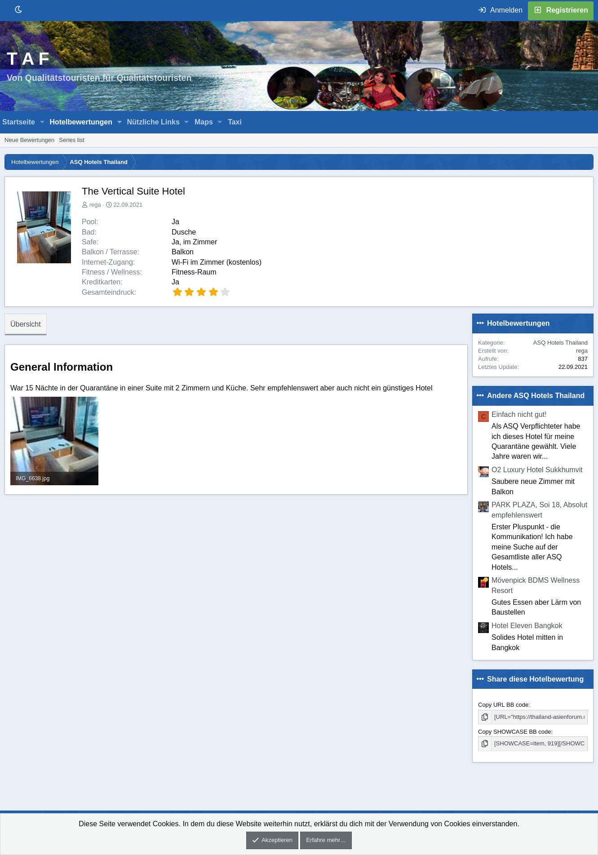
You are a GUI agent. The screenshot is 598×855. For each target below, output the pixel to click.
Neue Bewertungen (29, 140)
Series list (71, 140)
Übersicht (25, 324)
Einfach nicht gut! (519, 414)
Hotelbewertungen (80, 122)
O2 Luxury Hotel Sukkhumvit (537, 470)
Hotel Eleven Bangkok (527, 625)
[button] (42, 122)
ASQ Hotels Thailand (560, 342)
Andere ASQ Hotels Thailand (536, 395)
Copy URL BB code (503, 704)
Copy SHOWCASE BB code (514, 731)
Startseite (18, 122)
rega (95, 204)
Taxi (235, 122)
